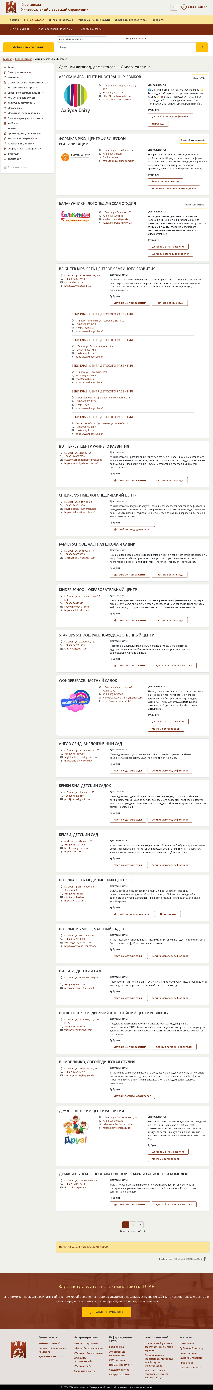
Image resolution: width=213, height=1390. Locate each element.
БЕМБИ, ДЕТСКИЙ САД (78, 834)
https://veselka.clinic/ (75, 900)
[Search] (126, 47)
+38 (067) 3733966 (86, 375)
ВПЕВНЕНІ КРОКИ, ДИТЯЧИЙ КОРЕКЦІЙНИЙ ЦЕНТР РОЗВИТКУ (114, 1013)
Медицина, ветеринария (23, 113)
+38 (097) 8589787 (113, 153)
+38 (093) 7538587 (86, 426)
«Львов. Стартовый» (86, 1343)
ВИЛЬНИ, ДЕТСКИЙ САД (80, 971)
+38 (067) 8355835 (74, 554)
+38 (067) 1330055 (74, 753)
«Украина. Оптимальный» (83, 1359)
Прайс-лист (186, 1362)
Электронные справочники (117, 1353)
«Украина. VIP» (82, 1366)
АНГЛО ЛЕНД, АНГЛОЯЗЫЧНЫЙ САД (90, 743)
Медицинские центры (165, 181)
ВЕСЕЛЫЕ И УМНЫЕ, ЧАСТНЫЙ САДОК (92, 929)
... (201, 103)
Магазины (14, 108)
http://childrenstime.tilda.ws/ (79, 512)
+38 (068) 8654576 (86, 401)
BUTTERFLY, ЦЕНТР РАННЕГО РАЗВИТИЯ (94, 446)
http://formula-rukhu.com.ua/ (118, 160)
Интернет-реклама (61, 19)
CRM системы (117, 1360)
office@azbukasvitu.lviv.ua (117, 96)
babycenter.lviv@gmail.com (117, 1124)
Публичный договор (191, 1348)
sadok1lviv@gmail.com (76, 606)
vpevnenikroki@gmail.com (78, 1029)
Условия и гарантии (191, 1357)
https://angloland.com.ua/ (78, 760)
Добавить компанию (29, 47)
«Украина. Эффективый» (88, 1353)
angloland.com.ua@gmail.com (80, 757)
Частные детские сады (170, 302)
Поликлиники (168, 914)
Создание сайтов (119, 1369)
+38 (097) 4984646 (74, 795)
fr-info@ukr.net (111, 157)
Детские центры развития (168, 246)
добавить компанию (106, 1312)
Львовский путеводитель (131, 19)
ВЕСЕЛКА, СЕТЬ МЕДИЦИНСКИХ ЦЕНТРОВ (95, 880)
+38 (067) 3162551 (74, 893)
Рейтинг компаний (19, 28)
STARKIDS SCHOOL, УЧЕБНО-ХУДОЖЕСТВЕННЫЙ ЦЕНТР (106, 635)
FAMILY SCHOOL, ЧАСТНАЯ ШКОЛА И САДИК (97, 544)
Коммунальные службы (22, 97)
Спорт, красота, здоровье (23, 148)
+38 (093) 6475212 (74, 1072)
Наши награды (188, 1353)
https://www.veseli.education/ (80, 946)
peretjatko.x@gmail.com (77, 799)
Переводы (158, 123)
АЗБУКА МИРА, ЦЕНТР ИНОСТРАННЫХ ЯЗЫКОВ (100, 76)
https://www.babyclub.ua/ (78, 285)
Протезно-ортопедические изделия (174, 188)
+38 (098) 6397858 (74, 456)
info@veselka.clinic (74, 897)
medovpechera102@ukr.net (79, 988)
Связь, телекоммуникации (24, 92)
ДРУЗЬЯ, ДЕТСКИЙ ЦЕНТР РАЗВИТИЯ (91, 1111)
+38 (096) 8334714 (74, 1026)
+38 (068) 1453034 (74, 844)
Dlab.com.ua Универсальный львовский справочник (54, 7)
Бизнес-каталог (34, 19)
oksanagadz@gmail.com (77, 942)
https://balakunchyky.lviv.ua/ (117, 222)
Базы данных (116, 1346)
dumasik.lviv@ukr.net (75, 1187)
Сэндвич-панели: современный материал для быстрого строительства (158, 1360)
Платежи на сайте (190, 1367)
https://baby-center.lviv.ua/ (117, 1127)
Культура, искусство (20, 102)
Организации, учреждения (24, 118)
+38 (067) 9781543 (113, 215)
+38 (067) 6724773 (113, 92)
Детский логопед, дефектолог (170, 116)
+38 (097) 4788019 (74, 984)
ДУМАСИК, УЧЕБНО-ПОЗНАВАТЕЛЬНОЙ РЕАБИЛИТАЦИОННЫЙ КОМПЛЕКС (124, 1174)
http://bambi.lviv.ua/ (74, 851)
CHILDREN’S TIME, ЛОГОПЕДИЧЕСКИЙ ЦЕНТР (97, 495)
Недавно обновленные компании (55, 28)
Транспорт (14, 158)
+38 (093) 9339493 (86, 324)
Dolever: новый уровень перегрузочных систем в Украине (158, 1347)
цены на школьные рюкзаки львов (83, 1246)
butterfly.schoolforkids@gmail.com (83, 459)
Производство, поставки (23, 133)
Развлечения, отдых (20, 143)
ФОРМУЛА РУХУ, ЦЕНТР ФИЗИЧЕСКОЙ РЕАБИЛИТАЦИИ (92, 141)
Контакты (158, 19)
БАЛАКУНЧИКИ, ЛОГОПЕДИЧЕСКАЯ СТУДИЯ (97, 203)
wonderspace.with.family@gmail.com (122, 697)
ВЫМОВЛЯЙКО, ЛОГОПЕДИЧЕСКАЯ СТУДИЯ (97, 1062)
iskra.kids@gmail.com (75, 648)
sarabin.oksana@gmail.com (117, 219)
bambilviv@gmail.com (76, 848)
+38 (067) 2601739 (74, 645)
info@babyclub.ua (73, 282)
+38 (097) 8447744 (74, 1184)
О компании (187, 1343)
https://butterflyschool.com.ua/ (81, 463)
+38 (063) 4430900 (113, 694)
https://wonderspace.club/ (116, 701)
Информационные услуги (94, 19)
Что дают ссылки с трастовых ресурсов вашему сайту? (156, 1374)
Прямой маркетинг (120, 1364)
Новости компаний (90, 28)
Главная (14, 19)
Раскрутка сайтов (119, 1374)
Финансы (13, 77)
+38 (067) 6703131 (74, 603)
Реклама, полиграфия (21, 138)
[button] (194, 7)
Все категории (15, 167)
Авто (11, 67)
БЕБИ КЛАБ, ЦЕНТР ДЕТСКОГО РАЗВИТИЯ (102, 314)
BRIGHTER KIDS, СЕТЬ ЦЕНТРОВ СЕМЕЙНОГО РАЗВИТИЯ (107, 268)
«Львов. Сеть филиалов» (88, 1348)
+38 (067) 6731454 (86, 349)
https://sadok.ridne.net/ (76, 610)
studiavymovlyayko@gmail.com (81, 1075)
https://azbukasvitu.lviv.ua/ (117, 99)
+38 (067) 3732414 (74, 278)
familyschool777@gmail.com (79, 557)
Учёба (11, 123)
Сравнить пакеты (84, 1371)
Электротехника (18, 72)
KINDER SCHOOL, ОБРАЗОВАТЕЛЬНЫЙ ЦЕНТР (98, 589)
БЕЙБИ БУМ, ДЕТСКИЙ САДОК (85, 785)
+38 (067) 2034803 (74, 939)
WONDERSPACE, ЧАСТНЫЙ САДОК (88, 680)
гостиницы (143, 38)
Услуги (12, 128)
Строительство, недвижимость (27, 82)
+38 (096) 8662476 (74, 505)
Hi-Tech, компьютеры (21, 87)
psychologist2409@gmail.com (80, 508)
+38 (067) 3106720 (113, 1120)
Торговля (13, 153)
